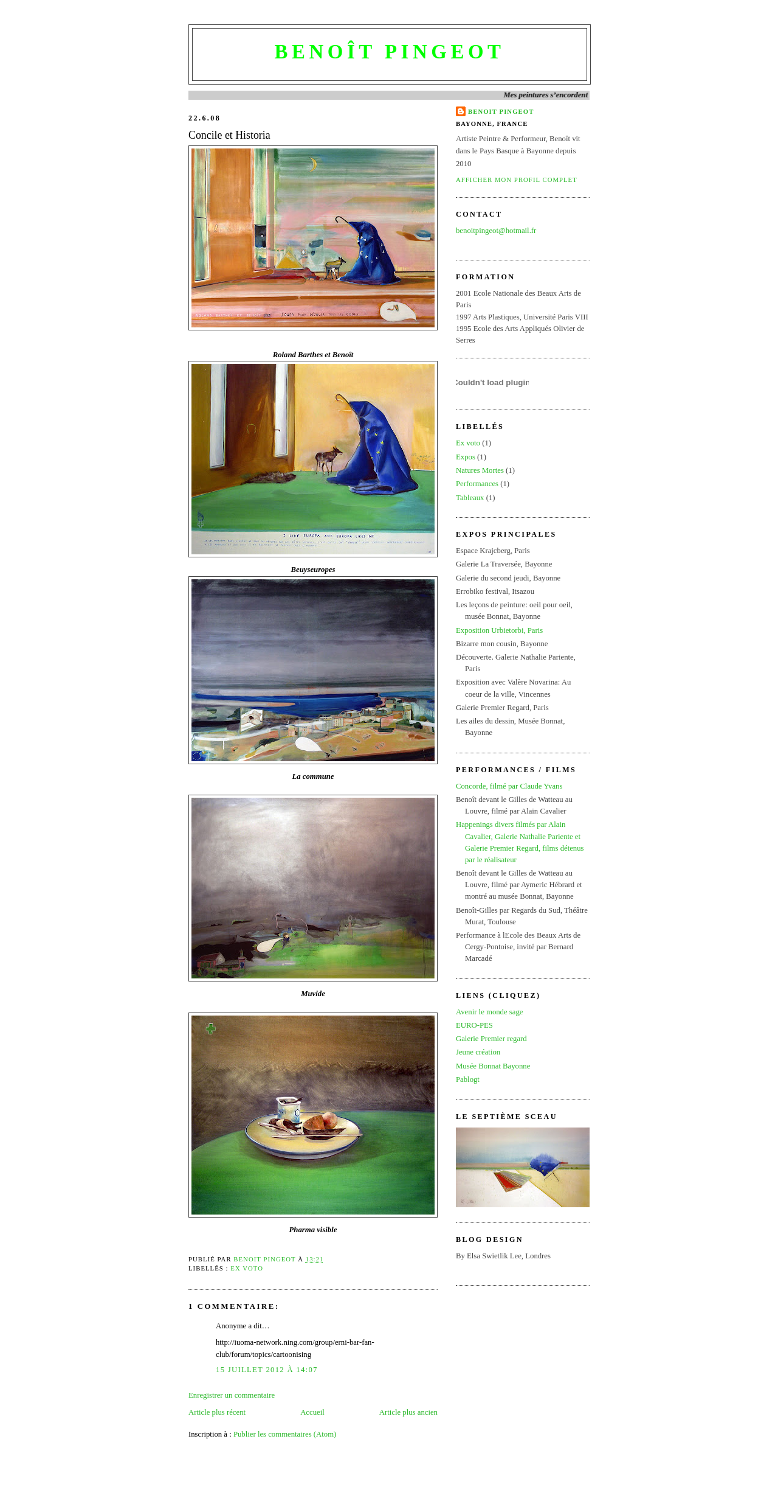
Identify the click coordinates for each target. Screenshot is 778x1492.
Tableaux (470, 497)
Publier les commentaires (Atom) (284, 1434)
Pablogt (468, 1079)
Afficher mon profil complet (516, 179)
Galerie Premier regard (491, 1038)
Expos (465, 457)
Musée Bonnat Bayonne (493, 1066)
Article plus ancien (408, 1412)
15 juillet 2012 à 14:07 (267, 1369)
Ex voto (246, 1268)
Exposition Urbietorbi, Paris (499, 630)
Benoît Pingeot (389, 52)
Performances (477, 483)
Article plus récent (217, 1412)
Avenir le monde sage (489, 1012)
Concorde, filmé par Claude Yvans (509, 786)
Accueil (312, 1412)
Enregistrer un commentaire (231, 1395)
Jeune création (478, 1052)
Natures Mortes (480, 470)
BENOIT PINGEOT (501, 111)
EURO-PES (474, 1025)
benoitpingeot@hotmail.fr (496, 230)
